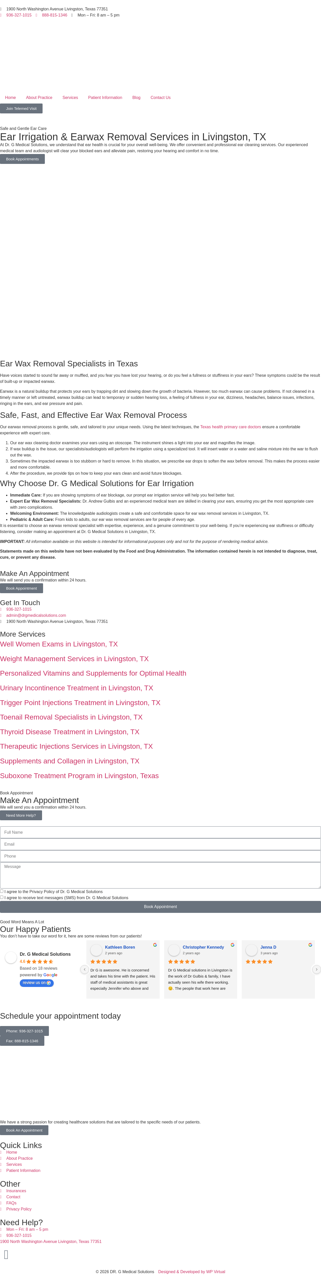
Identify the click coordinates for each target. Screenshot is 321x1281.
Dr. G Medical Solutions (45, 954)
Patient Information (105, 97)
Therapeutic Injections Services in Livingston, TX (76, 746)
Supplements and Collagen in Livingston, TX (70, 761)
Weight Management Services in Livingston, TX (74, 659)
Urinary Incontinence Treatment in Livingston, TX (76, 688)
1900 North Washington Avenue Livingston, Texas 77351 (51, 1241)
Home (10, 97)
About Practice (39, 97)
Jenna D (268, 947)
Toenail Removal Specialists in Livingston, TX (71, 717)
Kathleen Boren (120, 947)
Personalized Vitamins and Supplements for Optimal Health (93, 673)
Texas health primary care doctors (230, 427)
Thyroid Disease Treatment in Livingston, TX (69, 732)
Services (70, 97)
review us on (37, 982)
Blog (136, 97)
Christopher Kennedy (203, 947)
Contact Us (160, 97)
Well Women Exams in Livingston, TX (59, 644)
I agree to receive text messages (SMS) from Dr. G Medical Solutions (66, 898)
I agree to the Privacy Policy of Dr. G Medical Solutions (53, 892)
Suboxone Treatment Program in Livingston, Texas (79, 776)
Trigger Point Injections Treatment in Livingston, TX (80, 703)
